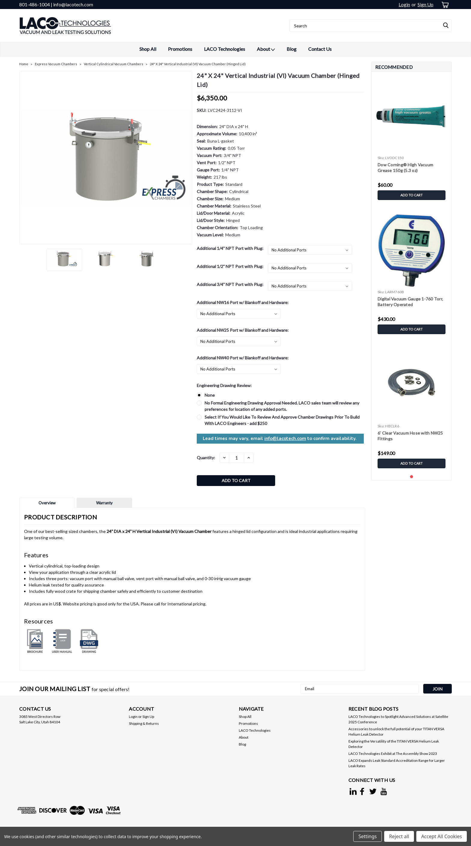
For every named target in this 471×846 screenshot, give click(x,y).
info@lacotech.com (285, 438)
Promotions (180, 49)
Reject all (399, 836)
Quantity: (206, 457)
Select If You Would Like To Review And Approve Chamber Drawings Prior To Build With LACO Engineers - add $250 (282, 420)
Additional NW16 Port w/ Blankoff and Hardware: (243, 302)
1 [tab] (411, 476)
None (210, 395)
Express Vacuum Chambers (56, 64)
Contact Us (320, 49)
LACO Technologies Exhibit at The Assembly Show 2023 (392, 755)
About (266, 49)
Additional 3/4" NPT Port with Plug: (230, 284)
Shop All (147, 49)
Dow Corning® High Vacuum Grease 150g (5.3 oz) (405, 167)
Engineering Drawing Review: (224, 385)
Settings (367, 836)
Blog (291, 49)
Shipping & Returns (144, 725)
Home (23, 64)
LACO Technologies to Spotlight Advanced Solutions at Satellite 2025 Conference (398, 721)
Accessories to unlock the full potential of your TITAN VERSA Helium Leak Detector (396, 733)
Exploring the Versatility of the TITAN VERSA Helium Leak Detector (393, 745)
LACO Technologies (224, 49)
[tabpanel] (411, 140)
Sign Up (425, 4)
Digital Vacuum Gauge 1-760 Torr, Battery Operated (410, 301)
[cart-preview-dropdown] (444, 4)
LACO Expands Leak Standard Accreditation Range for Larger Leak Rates (396, 765)
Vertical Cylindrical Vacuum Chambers (113, 64)
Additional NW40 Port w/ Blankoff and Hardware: (243, 357)
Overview (47, 504)
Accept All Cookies (441, 836)
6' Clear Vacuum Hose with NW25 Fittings (410, 435)
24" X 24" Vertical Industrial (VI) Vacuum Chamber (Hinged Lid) (198, 64)
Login (404, 4)
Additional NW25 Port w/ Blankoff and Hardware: (243, 330)
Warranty (104, 504)
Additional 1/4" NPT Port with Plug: (230, 248)
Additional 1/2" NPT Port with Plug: (230, 266)
